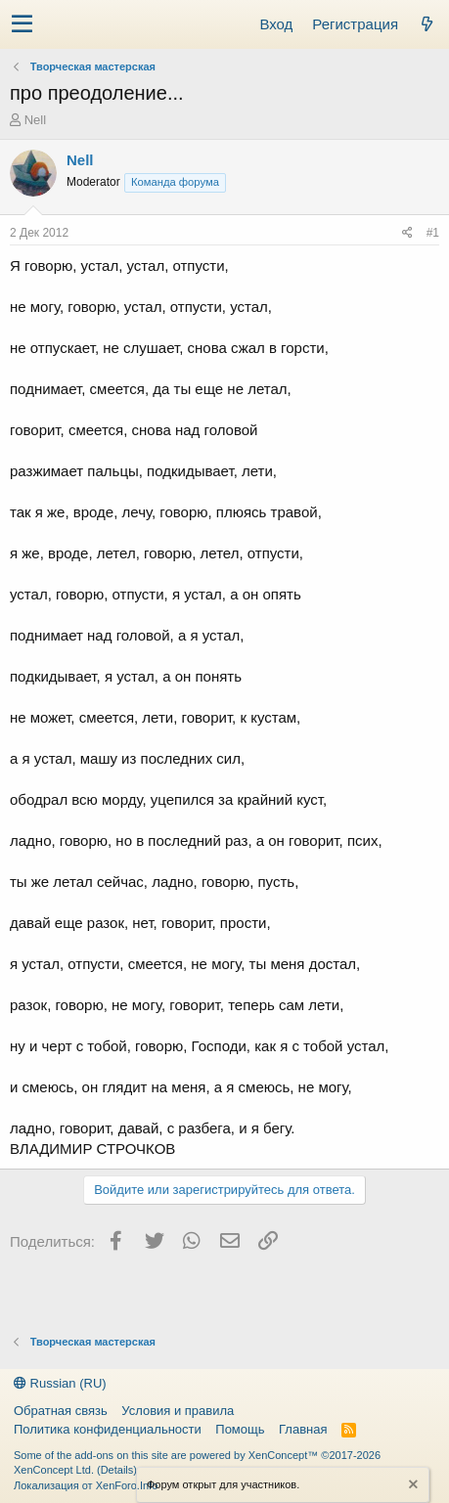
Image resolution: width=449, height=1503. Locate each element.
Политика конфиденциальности (108, 1429)
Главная (303, 1429)
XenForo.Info (127, 1485)
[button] (22, 24)
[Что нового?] (426, 24)
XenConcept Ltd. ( (57, 1470)
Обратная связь (61, 1410)
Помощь (239, 1429)
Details (117, 1470)
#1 (433, 233)
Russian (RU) (60, 1383)
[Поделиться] (407, 233)
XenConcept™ (283, 1455)
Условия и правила (177, 1410)
